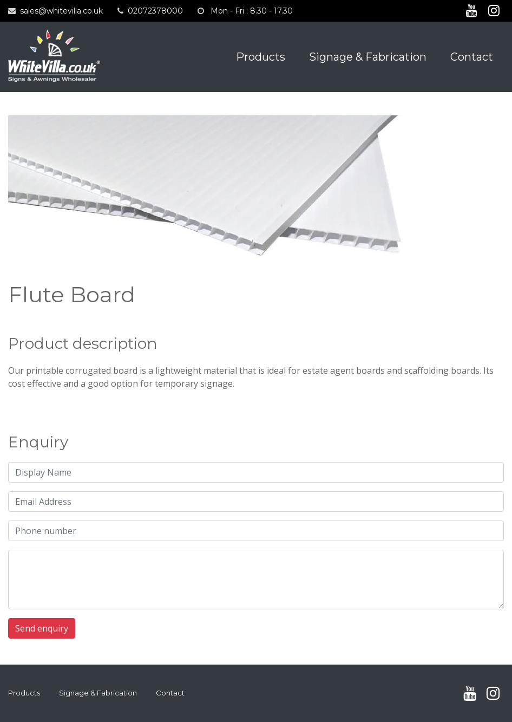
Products (260, 56)
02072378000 (155, 11)
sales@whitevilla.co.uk (61, 11)
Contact (471, 56)
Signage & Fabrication (367, 56)
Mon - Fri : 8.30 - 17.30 (252, 11)
